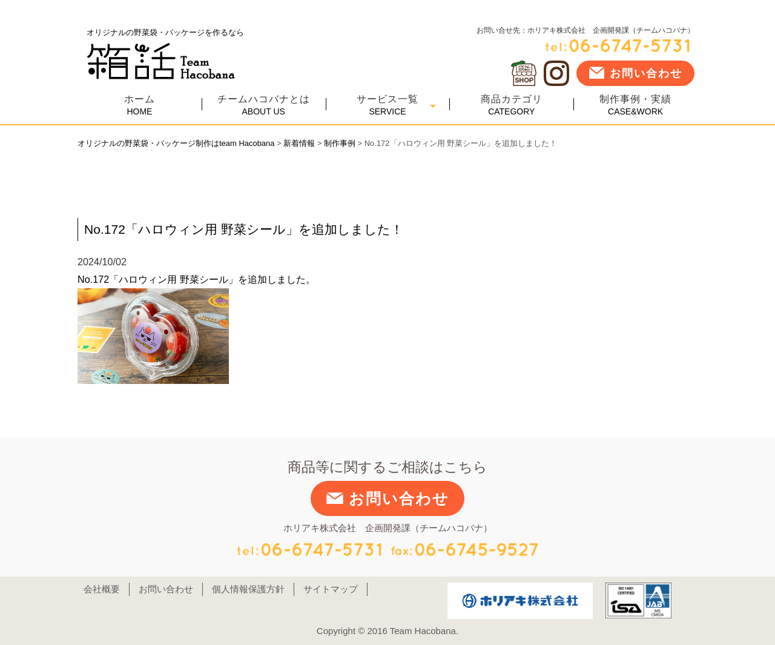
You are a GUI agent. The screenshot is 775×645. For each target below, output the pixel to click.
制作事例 (339, 143)
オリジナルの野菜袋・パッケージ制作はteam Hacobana (176, 143)
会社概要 (102, 589)
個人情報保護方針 (248, 589)
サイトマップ (330, 589)
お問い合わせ (635, 72)
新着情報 (299, 143)
